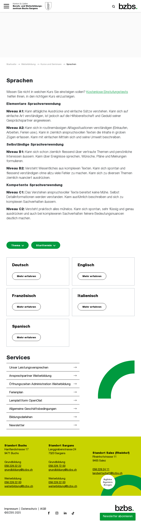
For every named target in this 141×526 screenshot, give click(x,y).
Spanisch (21, 327)
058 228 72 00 (56, 466)
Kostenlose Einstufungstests (107, 92)
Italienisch (88, 296)
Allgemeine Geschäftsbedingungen (32, 409)
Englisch (86, 265)
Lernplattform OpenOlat (25, 400)
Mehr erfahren (26, 276)
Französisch (24, 296)
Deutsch (20, 265)
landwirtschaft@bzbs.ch (107, 473)
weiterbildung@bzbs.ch (18, 486)
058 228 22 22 (12, 466)
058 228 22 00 (12, 482)
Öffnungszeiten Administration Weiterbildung (39, 384)
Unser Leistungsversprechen (28, 367)
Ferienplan (16, 392)
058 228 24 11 (101, 469)
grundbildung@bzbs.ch (18, 470)
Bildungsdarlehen (20, 417)
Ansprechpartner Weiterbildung (30, 376)
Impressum (11, 509)
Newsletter (16, 425)
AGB (43, 509)
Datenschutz (29, 509)
